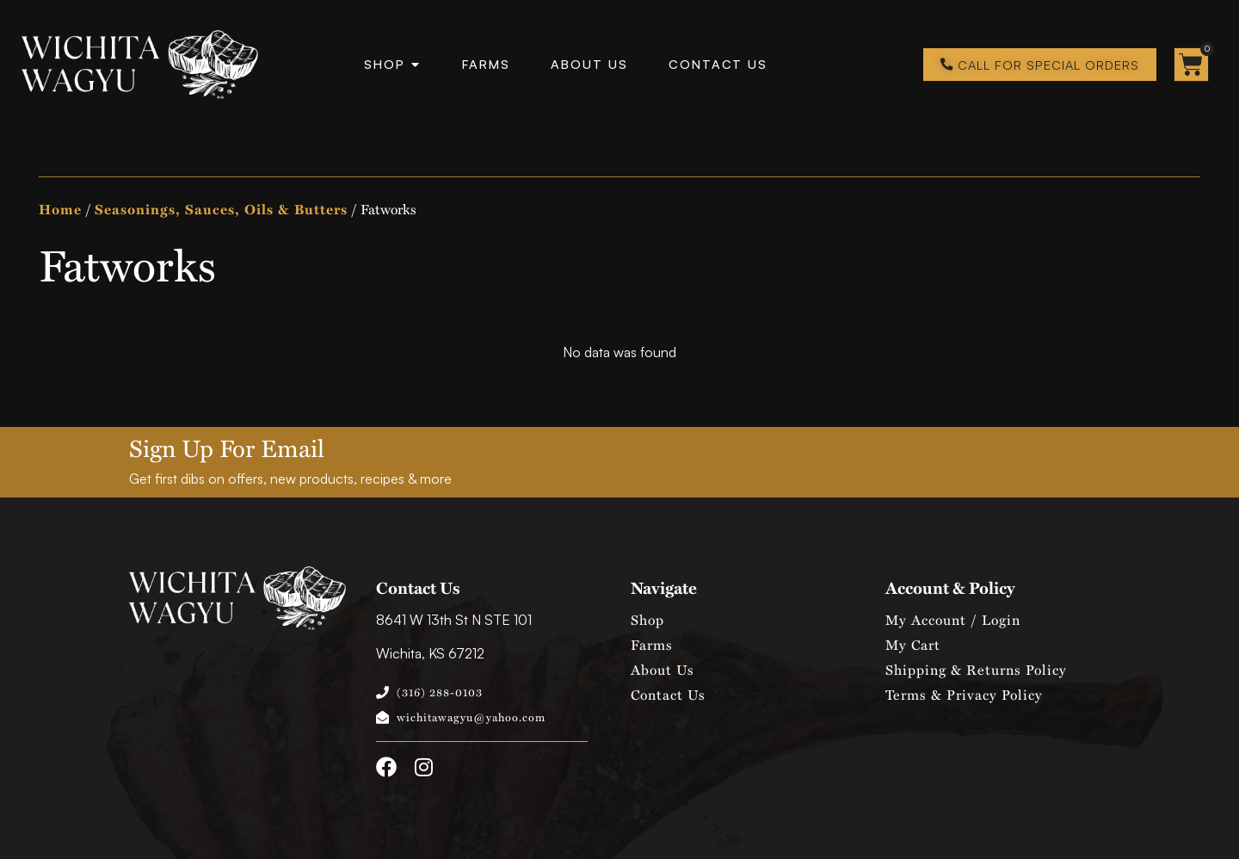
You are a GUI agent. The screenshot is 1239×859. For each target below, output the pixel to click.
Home (60, 209)
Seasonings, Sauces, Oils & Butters (221, 209)
